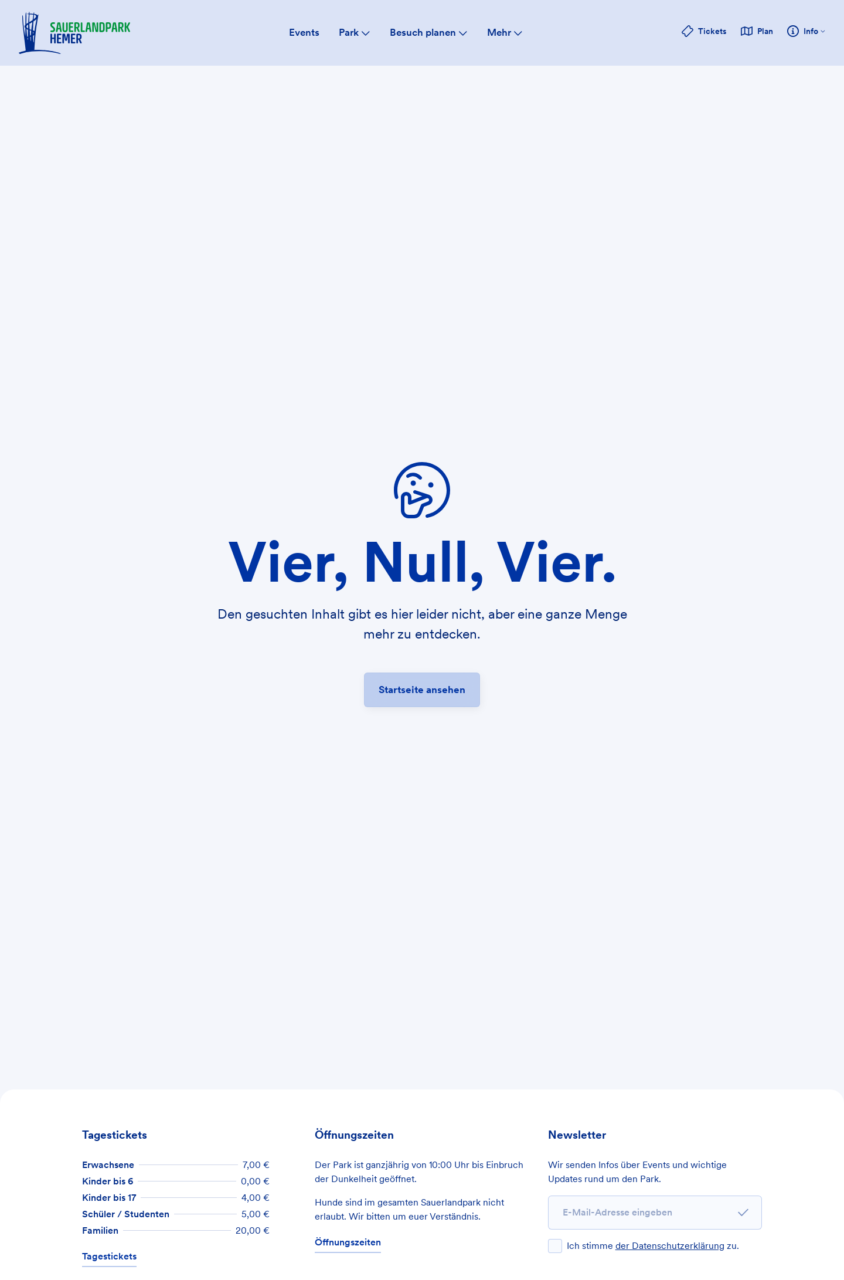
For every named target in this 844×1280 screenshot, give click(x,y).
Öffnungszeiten (348, 1242)
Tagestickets (109, 1256)
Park (354, 32)
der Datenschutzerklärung (669, 1245)
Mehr (505, 32)
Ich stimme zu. (653, 1245)
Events (304, 32)
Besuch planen (429, 32)
